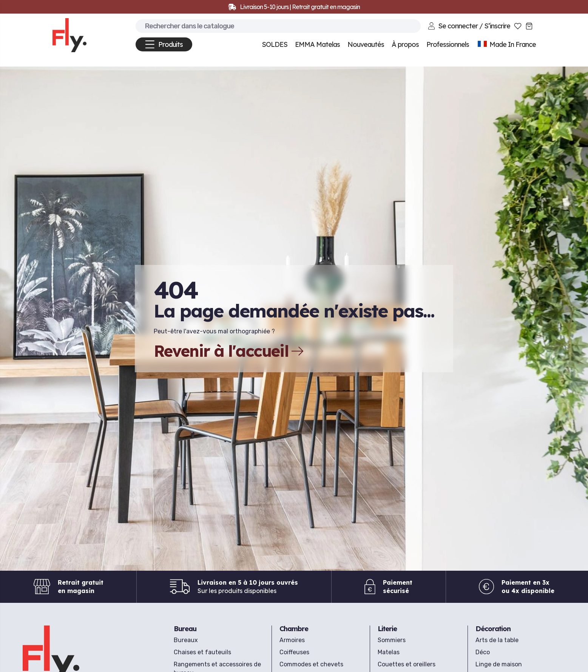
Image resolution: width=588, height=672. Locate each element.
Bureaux (186, 640)
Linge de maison (498, 664)
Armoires (292, 640)
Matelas (389, 652)
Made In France (506, 44)
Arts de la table (497, 640)
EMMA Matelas (317, 44)
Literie (387, 628)
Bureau (185, 628)
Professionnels (447, 44)
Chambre (293, 628)
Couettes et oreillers (406, 664)
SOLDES (274, 44)
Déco (482, 652)
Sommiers (392, 640)
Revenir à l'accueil (229, 351)
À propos (405, 44)
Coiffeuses (294, 652)
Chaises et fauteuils (202, 652)
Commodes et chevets (311, 664)
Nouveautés (365, 44)
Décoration (493, 628)
